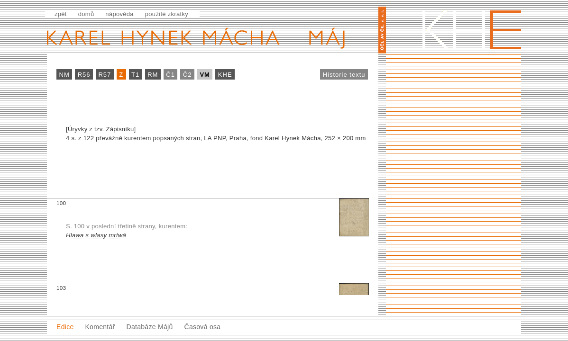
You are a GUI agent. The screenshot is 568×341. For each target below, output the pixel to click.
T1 (135, 74)
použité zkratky (166, 14)
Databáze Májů (149, 327)
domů (86, 14)
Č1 (170, 74)
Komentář (100, 327)
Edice (65, 327)
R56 (84, 74)
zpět (61, 14)
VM (205, 74)
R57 (104, 74)
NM (64, 74)
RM (152, 74)
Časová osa (202, 327)
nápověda (119, 14)
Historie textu (344, 74)
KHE (225, 74)
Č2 (187, 74)
